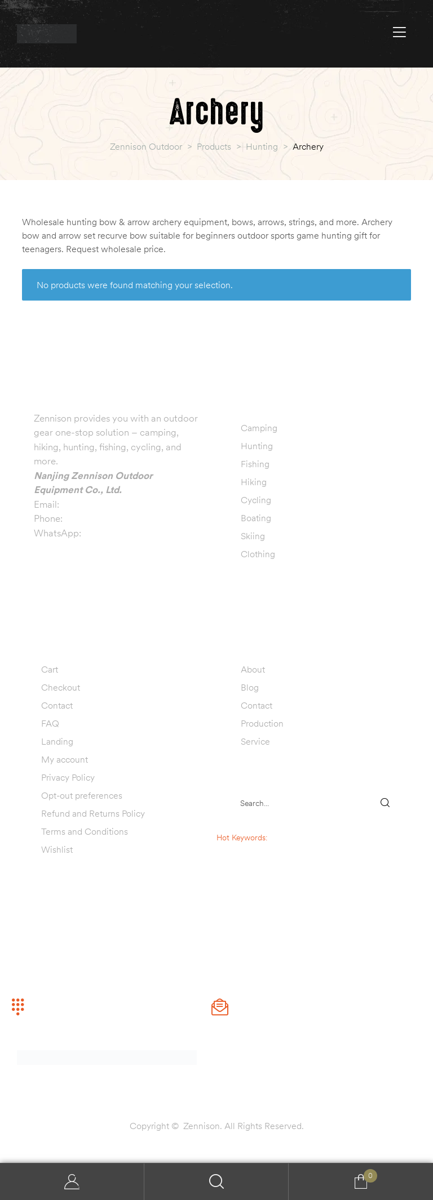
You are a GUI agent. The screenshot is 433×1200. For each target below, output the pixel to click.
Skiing (253, 535)
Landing (57, 741)
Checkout (60, 687)
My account (64, 759)
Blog (250, 687)
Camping (259, 427)
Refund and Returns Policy (93, 813)
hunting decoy (265, 861)
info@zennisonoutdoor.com (119, 504)
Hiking (254, 481)
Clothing (258, 553)
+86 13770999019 (104, 518)
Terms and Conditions (84, 831)
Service (255, 741)
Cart (49, 669)
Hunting (257, 445)
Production (262, 723)
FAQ (50, 723)
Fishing (255, 463)
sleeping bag (291, 837)
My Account (72, 1181)
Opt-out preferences (81, 795)
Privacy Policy (68, 777)
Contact (57, 705)
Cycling (256, 499)
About (253, 669)
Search (216, 1181)
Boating (256, 517)
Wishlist (57, 849)
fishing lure (265, 873)
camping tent (265, 849)
